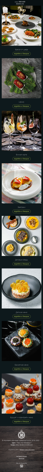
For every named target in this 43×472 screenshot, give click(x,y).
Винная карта (21, 155)
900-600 (20, 2)
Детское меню (21, 312)
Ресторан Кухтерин (4, 3)
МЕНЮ (21, 102)
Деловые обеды (21, 260)
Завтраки (21, 207)
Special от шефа (21, 49)
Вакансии (21, 458)
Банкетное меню (21, 365)
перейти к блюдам (21, 54)
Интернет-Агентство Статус (27, 449)
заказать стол (20, 3)
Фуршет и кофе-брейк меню (21, 417)
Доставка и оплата (21, 456)
